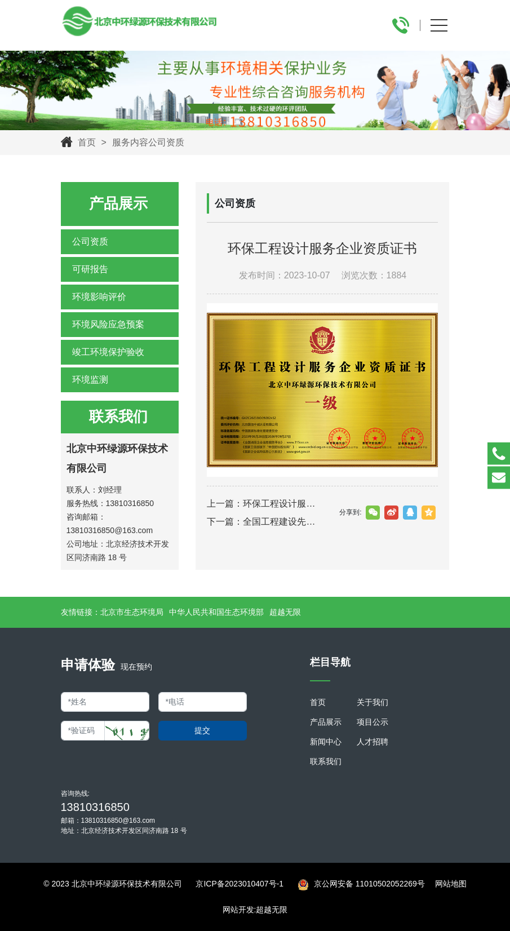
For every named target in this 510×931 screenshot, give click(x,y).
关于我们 (372, 702)
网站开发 (238, 909)
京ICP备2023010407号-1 (239, 883)
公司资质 (90, 241)
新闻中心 (326, 741)
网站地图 (451, 883)
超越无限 (285, 612)
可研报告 (90, 269)
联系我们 (326, 761)
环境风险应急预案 (108, 324)
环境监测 (90, 379)
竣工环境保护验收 (108, 352)
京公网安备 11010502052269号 (361, 884)
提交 (202, 730)
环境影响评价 (99, 297)
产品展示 (326, 721)
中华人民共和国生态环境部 (216, 612)
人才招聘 (372, 741)
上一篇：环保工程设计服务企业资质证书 (264, 503)
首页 (87, 142)
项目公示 (372, 721)
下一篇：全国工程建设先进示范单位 (264, 521)
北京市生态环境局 (131, 612)
